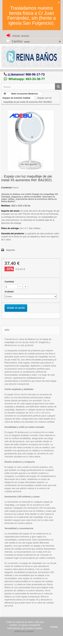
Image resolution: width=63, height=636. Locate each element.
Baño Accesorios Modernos (24, 94)
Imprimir (10, 250)
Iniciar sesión (20, 36)
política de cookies (24, 631)
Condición (6, 187)
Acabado (9, 291)
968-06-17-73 (35, 74)
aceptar (54, 626)
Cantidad (9, 281)
